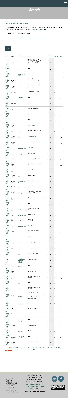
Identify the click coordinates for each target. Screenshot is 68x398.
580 (33, 347)
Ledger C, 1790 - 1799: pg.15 (8, 115)
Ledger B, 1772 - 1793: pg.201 (7, 237)
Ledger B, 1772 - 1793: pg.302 (7, 232)
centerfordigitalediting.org (34, 386)
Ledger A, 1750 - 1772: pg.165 (8, 165)
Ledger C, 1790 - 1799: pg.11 (8, 260)
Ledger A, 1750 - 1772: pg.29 (8, 176)
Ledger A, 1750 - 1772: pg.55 (8, 187)
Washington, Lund (22, 148)
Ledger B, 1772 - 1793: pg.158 (7, 154)
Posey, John (20, 296)
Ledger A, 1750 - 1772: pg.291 (8, 104)
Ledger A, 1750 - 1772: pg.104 (8, 266)
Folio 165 (37, 158)
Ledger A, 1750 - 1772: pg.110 (8, 98)
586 (55, 347)
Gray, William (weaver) (21, 320)
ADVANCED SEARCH (36, 29)
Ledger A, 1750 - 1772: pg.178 (8, 143)
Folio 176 (39, 142)
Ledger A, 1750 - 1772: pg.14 (8, 304)
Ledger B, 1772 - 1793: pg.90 (7, 248)
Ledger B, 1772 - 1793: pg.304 (7, 62)
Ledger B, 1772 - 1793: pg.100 (7, 315)
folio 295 (33, 125)
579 (29, 347)
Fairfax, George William (21, 69)
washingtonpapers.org (34, 384)
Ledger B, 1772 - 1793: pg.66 (7, 69)
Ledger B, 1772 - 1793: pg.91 (7, 254)
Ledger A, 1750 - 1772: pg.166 (8, 277)
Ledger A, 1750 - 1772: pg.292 (8, 109)
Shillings (56, 56)
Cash (19, 62)
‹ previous (16, 347)
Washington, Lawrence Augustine (20, 261)
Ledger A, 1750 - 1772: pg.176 (8, 137)
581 (36, 347)
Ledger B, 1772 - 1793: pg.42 (7, 92)
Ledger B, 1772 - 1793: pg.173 (7, 226)
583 (44, 347)
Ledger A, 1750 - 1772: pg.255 (8, 198)
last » (34, 349)
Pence (61, 56)
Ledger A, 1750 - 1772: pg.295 (8, 131)
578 (25, 347)
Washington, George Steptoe (21, 259)
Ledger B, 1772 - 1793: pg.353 (7, 320)
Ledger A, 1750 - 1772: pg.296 (8, 289)
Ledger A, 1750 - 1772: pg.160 (8, 159)
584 (48, 347)
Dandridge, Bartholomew (21, 98)
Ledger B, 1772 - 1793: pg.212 (7, 81)
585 (52, 347)
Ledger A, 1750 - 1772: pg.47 (8, 182)
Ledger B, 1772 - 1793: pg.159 (7, 215)
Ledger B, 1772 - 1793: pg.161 (7, 221)
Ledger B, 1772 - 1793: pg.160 (7, 193)
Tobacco (20, 266)
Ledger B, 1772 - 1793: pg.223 (7, 87)
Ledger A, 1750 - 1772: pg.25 (8, 170)
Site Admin (34, 389)
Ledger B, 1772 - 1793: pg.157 (7, 148)
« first (10, 347)
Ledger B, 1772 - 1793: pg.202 (7, 243)
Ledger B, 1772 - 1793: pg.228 (7, 209)
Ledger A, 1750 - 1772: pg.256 (8, 296)
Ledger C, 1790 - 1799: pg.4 (8, 309)
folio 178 (34, 136)
